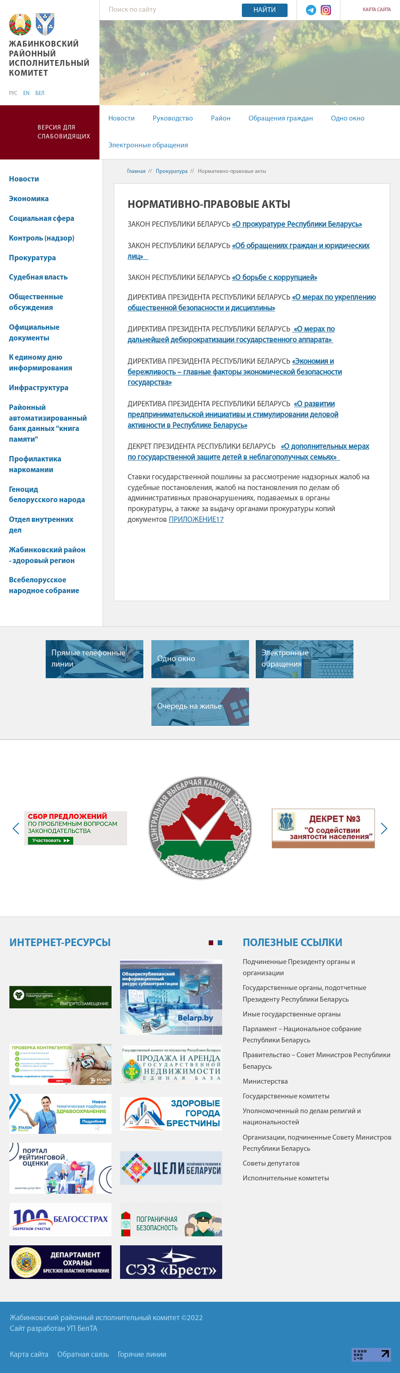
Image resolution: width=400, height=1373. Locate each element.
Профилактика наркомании (35, 465)
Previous (18, 828)
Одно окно (348, 118)
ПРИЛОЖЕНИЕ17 (196, 520)
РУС (13, 93)
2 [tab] (220, 943)
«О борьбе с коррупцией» (274, 278)
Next (382, 828)
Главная (136, 171)
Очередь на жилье (189, 706)
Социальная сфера (46, 219)
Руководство (173, 118)
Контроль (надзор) (41, 238)
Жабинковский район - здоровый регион (47, 556)
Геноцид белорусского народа (47, 495)
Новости (121, 118)
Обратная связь (83, 1355)
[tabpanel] (115, 1124)
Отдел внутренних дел (41, 525)
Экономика (33, 199)
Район (221, 118)
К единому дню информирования (40, 363)
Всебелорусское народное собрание (44, 586)
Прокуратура (37, 258)
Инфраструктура (39, 388)
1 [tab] (211, 943)
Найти (265, 10)
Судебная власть (38, 277)
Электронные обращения (148, 145)
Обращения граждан (281, 118)
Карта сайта (377, 10)
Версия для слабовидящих (64, 132)
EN (26, 93)
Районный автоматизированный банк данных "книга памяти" (48, 423)
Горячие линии (142, 1355)
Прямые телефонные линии (88, 659)
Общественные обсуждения (36, 302)
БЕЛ (39, 93)
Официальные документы (34, 333)
